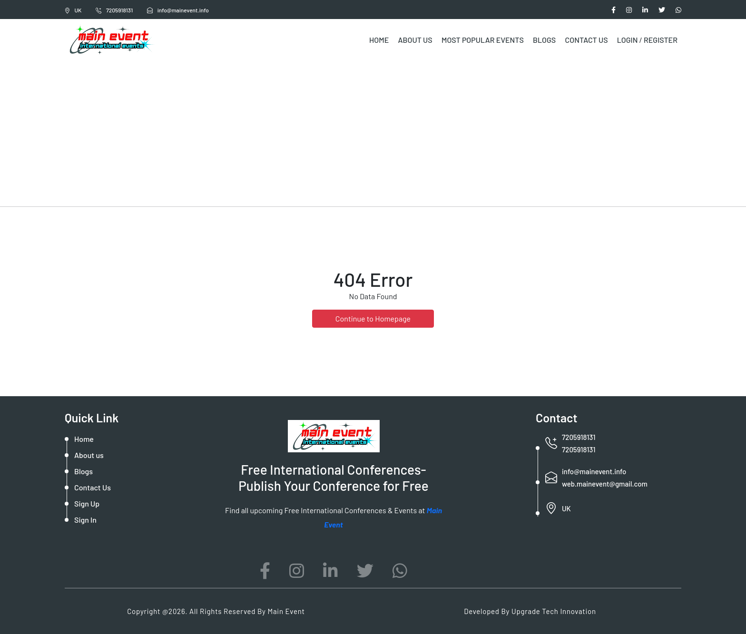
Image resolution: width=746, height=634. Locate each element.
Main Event (285, 611)
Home (379, 39)
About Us (415, 39)
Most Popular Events (483, 39)
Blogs (544, 39)
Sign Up (86, 503)
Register (660, 39)
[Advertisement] (373, 132)
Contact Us (586, 39)
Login (627, 39)
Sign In (85, 519)
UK (73, 10)
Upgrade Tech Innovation (553, 611)
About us (89, 454)
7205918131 (114, 10)
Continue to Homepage (373, 318)
